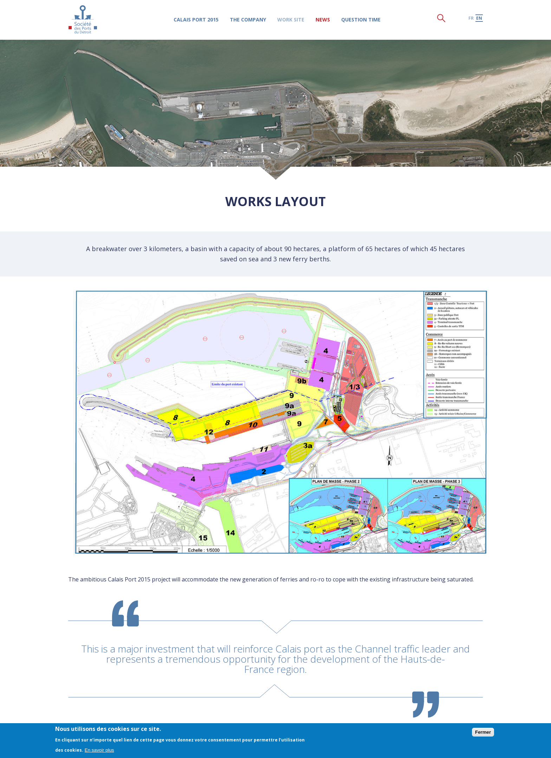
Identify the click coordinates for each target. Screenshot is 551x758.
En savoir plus (99, 750)
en (479, 18)
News (323, 19)
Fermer (483, 732)
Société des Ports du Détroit (82, 19)
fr (471, 18)
